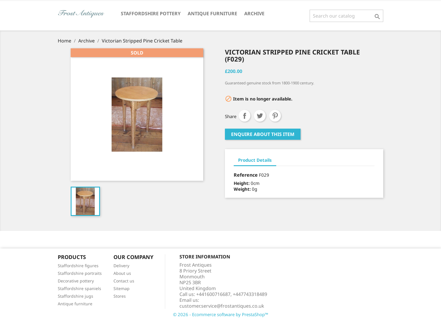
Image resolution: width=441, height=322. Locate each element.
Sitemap (121, 288)
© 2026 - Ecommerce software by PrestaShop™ (220, 314)
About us (122, 273)
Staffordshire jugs (75, 296)
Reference (246, 175)
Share (244, 116)
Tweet (260, 116)
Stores (119, 296)
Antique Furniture (212, 13)
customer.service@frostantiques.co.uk (221, 306)
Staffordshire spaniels (79, 288)
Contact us (123, 281)
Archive (254, 13)
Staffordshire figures (78, 265)
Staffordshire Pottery (151, 13)
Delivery (121, 265)
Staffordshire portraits (80, 273)
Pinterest (275, 116)
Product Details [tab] (255, 160)
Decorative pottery (76, 281)
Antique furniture (75, 303)
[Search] (346, 16)
